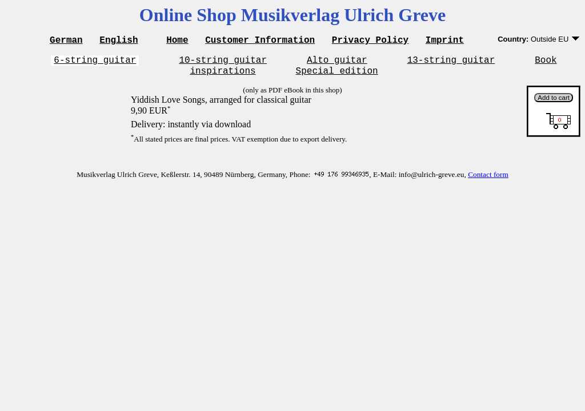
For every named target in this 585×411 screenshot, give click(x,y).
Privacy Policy (370, 41)
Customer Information (260, 41)
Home (177, 41)
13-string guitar (451, 63)
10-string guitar (223, 63)
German (66, 41)
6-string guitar (95, 63)
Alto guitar (337, 63)
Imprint (445, 41)
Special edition (337, 75)
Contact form (488, 179)
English (118, 41)
